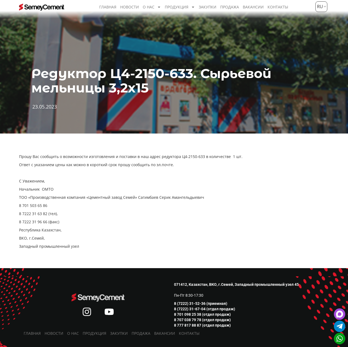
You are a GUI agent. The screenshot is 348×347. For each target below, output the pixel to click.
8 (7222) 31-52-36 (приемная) (200, 303)
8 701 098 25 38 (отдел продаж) (202, 314)
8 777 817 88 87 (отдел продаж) (202, 325)
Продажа (229, 7)
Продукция (180, 7)
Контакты (278, 7)
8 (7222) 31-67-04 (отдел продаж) (204, 309)
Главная (107, 7)
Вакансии (253, 7)
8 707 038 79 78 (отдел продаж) (202, 320)
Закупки (207, 7)
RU (319, 7)
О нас (152, 7)
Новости (129, 7)
